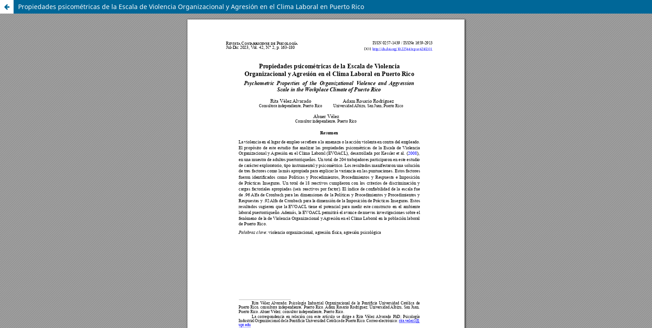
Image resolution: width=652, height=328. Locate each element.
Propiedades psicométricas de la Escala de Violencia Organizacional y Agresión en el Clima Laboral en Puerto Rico (191, 6)
